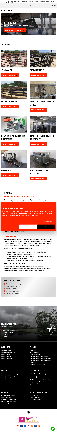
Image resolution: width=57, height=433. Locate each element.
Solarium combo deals (7, 358)
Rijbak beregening (35, 376)
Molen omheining (35, 354)
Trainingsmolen (34, 352)
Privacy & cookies (21, 430)
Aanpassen (28, 227)
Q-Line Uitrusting (35, 384)
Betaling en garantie (8, 332)
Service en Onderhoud (38, 392)
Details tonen (48, 221)
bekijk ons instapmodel (14, 30)
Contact (16, 1)
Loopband (33, 362)
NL (54, 1)
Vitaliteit (5, 392)
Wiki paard (35, 1)
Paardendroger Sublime (8, 352)
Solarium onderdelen (7, 356)
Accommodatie (35, 371)
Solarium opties (5, 354)
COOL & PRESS (5, 403)
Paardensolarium (6, 350)
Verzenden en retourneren (9, 330)
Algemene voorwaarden (35, 430)
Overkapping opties (7, 378)
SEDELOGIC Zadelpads (8, 397)
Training (33, 347)
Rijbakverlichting (34, 378)
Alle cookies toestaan (46, 227)
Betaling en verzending (45, 1)
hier (36, 215)
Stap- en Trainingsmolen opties (39, 356)
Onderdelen (33, 386)
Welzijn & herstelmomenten (9, 401)
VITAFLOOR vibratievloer (8, 395)
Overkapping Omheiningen (8, 376)
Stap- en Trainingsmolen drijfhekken (40, 360)
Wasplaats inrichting (36, 382)
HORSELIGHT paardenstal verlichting (40, 380)
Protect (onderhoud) (35, 395)
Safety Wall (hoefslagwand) (38, 374)
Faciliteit (4, 371)
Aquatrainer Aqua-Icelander (38, 364)
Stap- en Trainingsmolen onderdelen (40, 358)
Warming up (5, 347)
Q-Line (3, 10)
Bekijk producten (10, 75)
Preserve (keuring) (35, 399)
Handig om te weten (25, 1)
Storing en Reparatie (36, 397)
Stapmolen (33, 350)
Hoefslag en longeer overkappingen (11, 374)
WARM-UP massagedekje (8, 399)
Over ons (4, 334)
